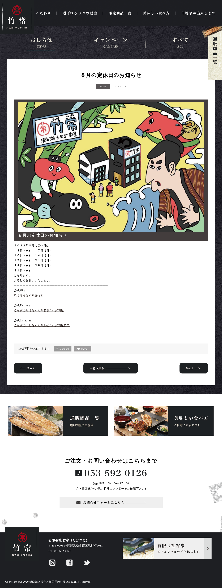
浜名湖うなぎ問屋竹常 (28, 295)
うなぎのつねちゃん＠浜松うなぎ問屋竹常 (42, 325)
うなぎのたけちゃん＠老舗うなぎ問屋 (39, 310)
